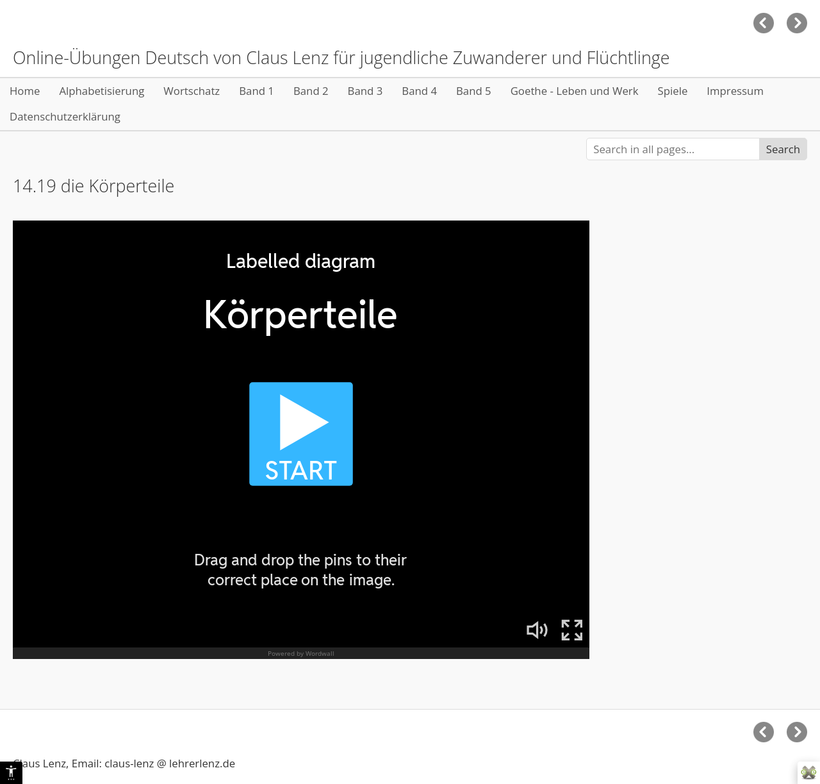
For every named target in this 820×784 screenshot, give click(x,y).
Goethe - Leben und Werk (575, 90)
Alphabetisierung (101, 90)
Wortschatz (191, 90)
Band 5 (473, 90)
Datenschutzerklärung (65, 116)
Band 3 (365, 90)
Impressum (735, 90)
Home (25, 90)
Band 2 (311, 90)
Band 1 (256, 90)
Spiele (673, 90)
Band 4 (419, 90)
